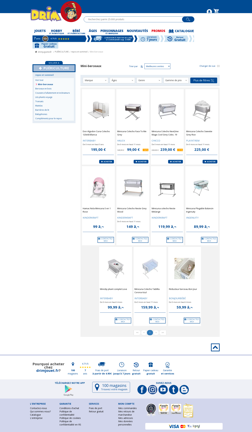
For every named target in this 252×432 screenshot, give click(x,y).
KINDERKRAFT (91, 217)
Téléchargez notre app (70, 383)
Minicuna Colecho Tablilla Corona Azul (147, 291)
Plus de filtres (203, 80)
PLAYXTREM (192, 140)
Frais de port (95, 408)
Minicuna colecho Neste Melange (163, 210)
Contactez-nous (38, 408)
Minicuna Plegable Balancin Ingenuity (199, 210)
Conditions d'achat (69, 408)
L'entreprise (36, 418)
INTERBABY (89, 140)
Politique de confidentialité (66, 413)
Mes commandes (127, 408)
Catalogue (35, 414)
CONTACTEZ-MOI (105, 239)
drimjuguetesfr (45, 51)
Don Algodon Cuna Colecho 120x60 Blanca (96, 133)
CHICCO (156, 140)
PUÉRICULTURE (62, 51)
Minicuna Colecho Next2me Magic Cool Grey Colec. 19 (165, 133)
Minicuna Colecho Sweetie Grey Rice (199, 133)
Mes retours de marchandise (126, 413)
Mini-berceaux (96, 51)
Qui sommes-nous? (40, 411)
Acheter (106, 161)
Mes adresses (125, 418)
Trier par (133, 66)
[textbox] (134, 19)
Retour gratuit (96, 411)
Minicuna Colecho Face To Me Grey (131, 133)
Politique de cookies (70, 418)
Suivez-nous (163, 383)
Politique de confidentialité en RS (70, 423)
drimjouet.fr (47, 370)
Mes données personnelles (125, 423)
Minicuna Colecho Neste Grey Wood (132, 210)
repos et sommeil (79, 51)
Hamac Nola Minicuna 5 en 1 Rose (97, 210)
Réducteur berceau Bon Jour (183, 289)
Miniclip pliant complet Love (113, 289)
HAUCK (121, 140)
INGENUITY (192, 217)
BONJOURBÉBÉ (177, 298)
